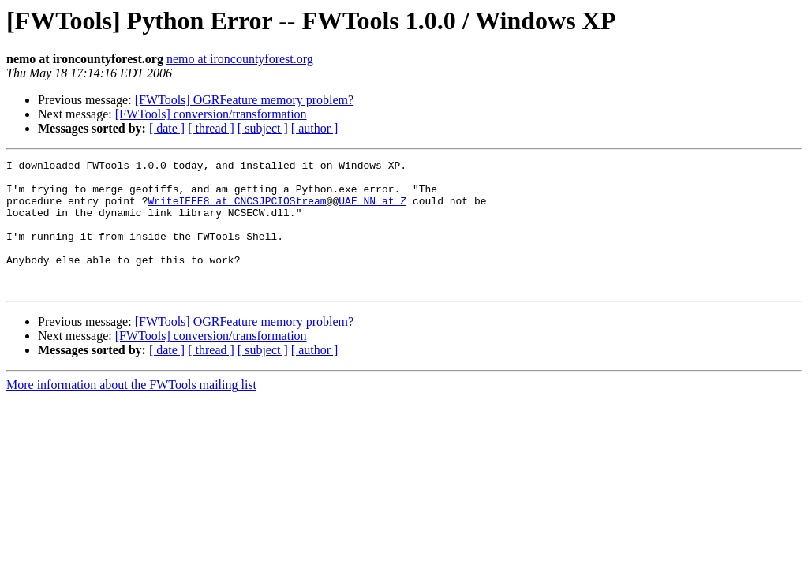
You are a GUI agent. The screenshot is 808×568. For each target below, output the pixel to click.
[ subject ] (263, 128)
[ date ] (167, 128)
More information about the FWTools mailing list (131, 410)
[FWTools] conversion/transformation (211, 114)
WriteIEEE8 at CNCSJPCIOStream (237, 210)
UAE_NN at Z (372, 210)
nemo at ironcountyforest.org (239, 58)
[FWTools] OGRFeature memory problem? (244, 99)
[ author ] (315, 128)
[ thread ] (211, 128)
